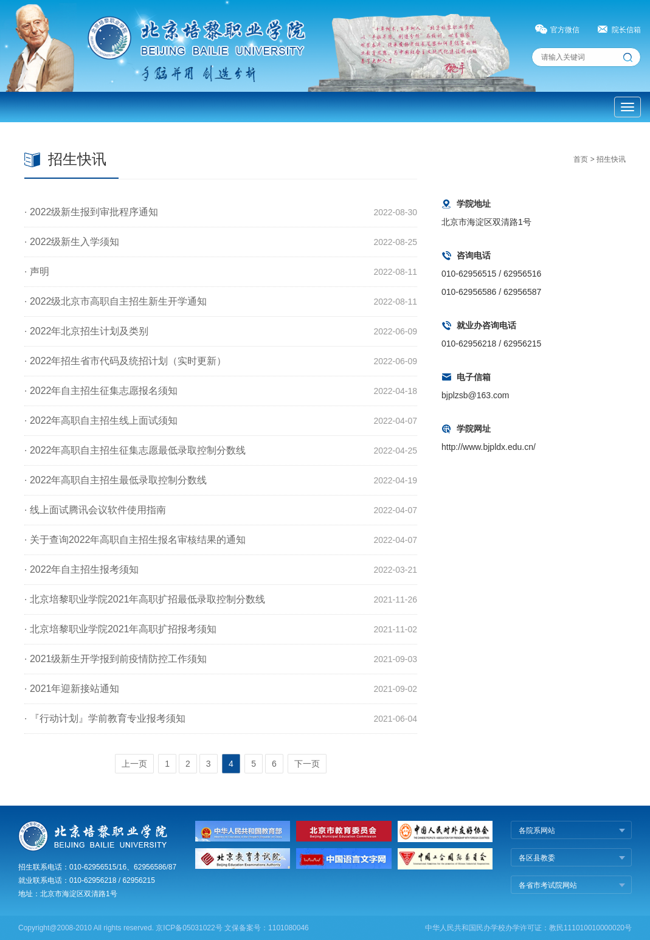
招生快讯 (611, 159)
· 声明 (36, 271)
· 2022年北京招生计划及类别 (86, 331)
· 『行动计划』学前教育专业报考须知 (104, 718)
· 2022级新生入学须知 (71, 242)
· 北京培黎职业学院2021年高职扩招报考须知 (120, 629)
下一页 (307, 764)
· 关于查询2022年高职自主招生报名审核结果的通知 (135, 539)
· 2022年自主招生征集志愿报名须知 (101, 390)
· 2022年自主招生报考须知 (81, 569)
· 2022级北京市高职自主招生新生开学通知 (115, 301)
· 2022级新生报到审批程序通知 (91, 212)
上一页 (134, 764)
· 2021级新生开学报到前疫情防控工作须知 (115, 659)
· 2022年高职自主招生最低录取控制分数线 (115, 480)
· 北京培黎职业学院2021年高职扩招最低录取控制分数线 (144, 599)
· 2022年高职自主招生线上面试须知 (101, 420)
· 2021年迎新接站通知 (71, 688)
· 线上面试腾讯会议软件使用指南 (95, 510)
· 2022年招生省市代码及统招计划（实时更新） (125, 361)
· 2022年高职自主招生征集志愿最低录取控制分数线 (135, 450)
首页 (580, 159)
